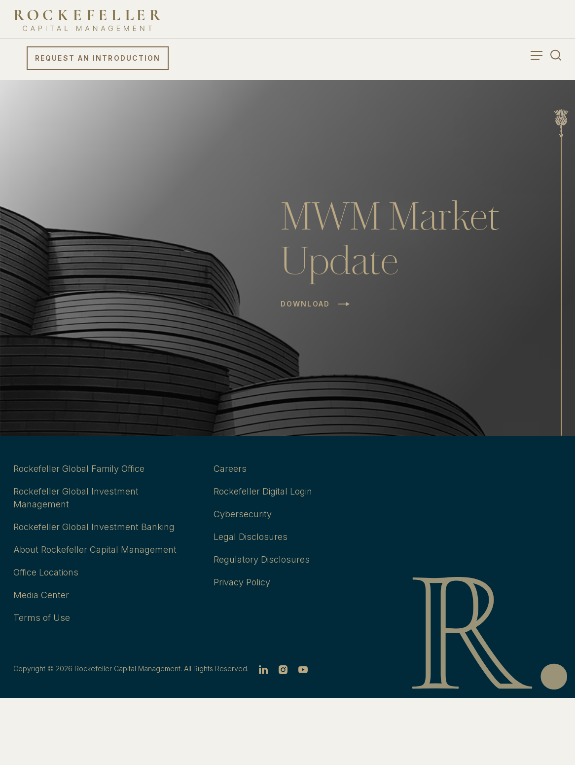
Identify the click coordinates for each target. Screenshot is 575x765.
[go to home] (87, 20)
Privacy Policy (242, 582)
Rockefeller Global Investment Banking (94, 527)
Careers (230, 468)
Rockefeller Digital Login (263, 491)
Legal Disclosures (251, 537)
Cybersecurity (243, 514)
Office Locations (45, 572)
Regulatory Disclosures (262, 559)
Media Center (41, 595)
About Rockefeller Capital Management (95, 549)
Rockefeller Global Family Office (78, 468)
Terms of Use (41, 617)
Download (305, 304)
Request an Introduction (97, 58)
